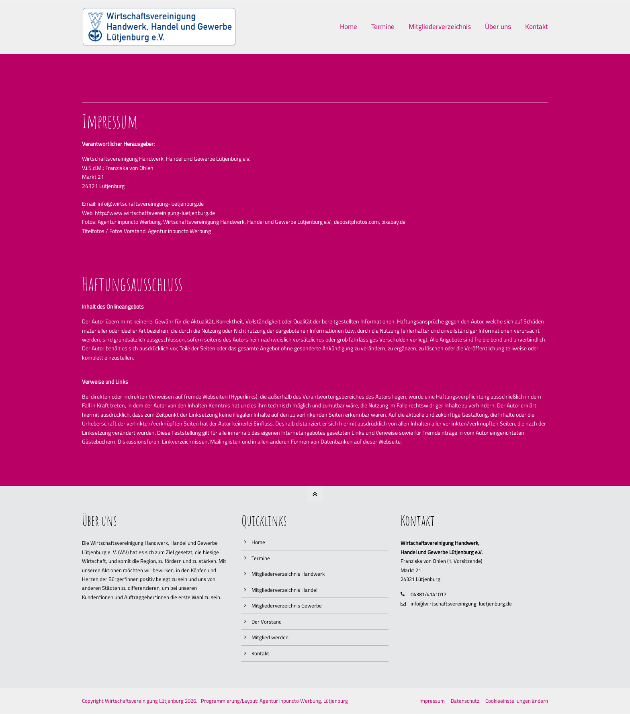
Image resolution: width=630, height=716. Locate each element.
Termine (261, 558)
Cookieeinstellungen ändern (516, 701)
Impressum (432, 701)
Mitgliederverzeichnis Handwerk (288, 574)
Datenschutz (465, 701)
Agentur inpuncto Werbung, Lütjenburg (304, 701)
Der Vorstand (267, 622)
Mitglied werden (270, 637)
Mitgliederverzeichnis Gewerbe (287, 605)
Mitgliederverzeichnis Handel (284, 590)
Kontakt (260, 653)
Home (258, 542)
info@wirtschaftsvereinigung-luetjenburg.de (461, 603)
